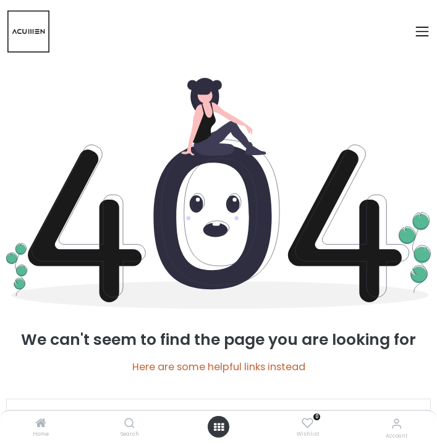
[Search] (129, 424)
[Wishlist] (307, 423)
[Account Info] (396, 423)
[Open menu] (219, 427)
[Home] (40, 424)
